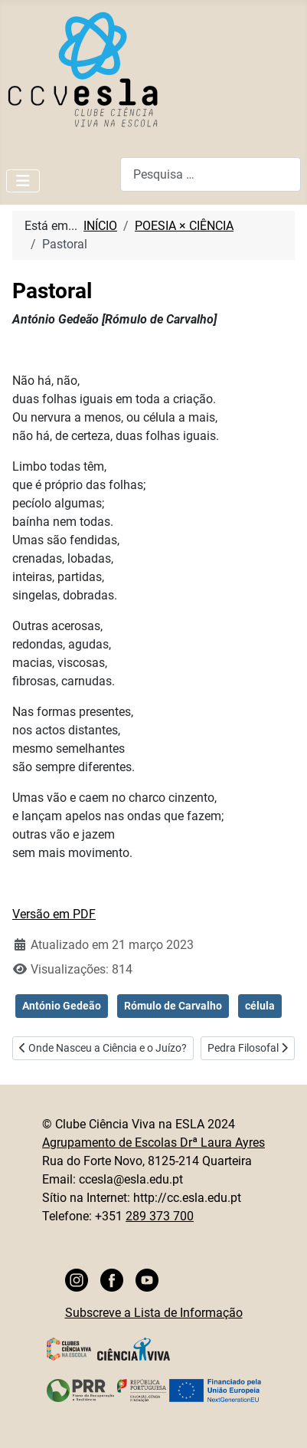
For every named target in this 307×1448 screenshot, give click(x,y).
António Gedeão (61, 1006)
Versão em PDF (54, 914)
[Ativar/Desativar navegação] (23, 180)
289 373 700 (160, 1216)
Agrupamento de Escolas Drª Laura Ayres (153, 1142)
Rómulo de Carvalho (173, 1006)
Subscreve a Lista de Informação (154, 1312)
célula (260, 1006)
